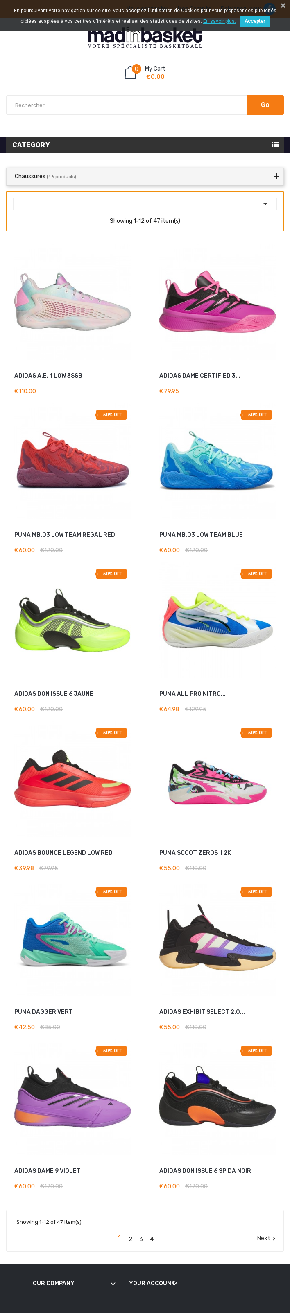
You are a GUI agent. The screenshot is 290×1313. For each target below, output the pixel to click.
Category (31, 145)
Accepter (255, 21)
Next (267, 1238)
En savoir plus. (219, 21)
